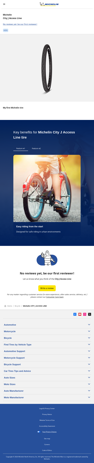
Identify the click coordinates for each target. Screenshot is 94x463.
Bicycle (17, 306)
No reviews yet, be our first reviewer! (20, 24)
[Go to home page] (49, 4)
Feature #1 (20, 148)
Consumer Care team (55, 297)
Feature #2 (36, 148)
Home (8, 306)
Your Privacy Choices (47, 431)
